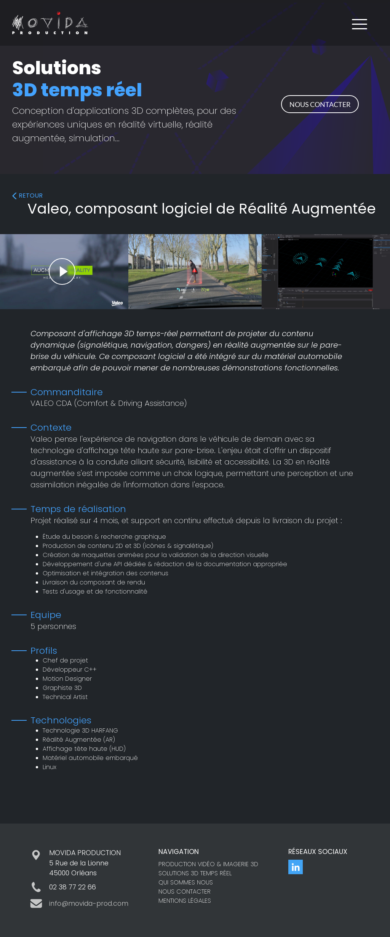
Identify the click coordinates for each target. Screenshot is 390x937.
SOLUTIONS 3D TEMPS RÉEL (195, 873)
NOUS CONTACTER (320, 104)
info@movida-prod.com (88, 903)
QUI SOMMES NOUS (185, 882)
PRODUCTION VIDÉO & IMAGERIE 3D (208, 864)
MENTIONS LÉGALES (184, 900)
